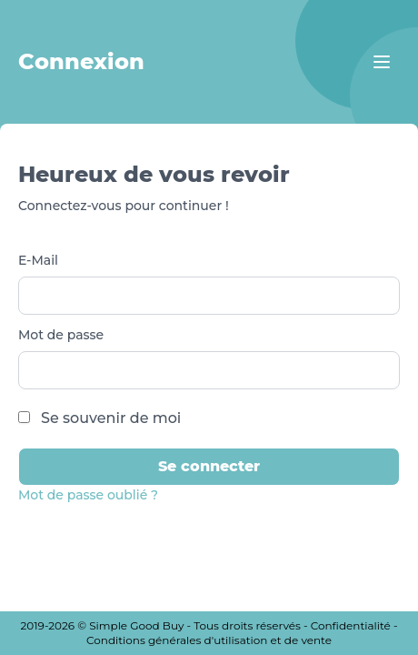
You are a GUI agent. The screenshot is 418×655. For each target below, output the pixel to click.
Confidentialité (351, 625)
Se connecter (209, 466)
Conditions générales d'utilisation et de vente (209, 640)
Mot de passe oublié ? (88, 495)
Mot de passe (61, 335)
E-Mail (38, 260)
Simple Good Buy (136, 625)
